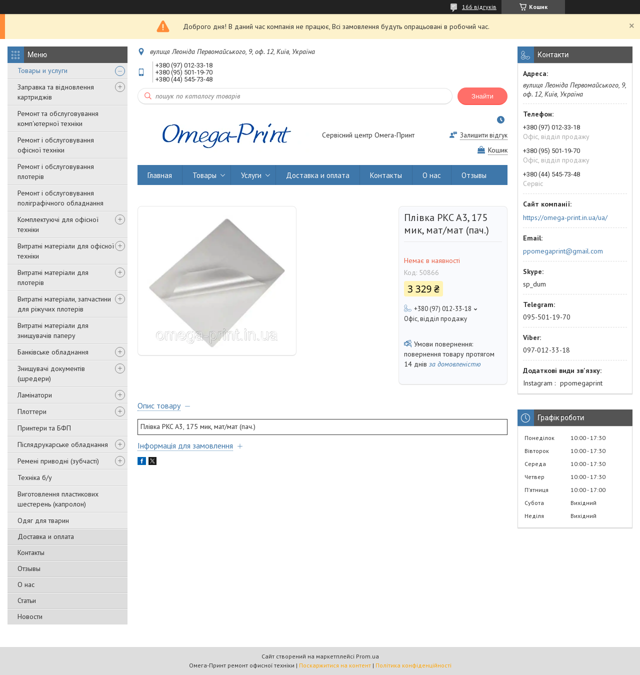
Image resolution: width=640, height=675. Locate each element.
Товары (204, 175)
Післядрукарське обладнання (63, 444)
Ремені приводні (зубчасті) (58, 461)
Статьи (27, 600)
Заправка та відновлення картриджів (56, 92)
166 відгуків (479, 6)
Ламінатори (35, 395)
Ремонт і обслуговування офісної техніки (56, 145)
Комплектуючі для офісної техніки (58, 224)
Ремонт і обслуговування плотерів (56, 171)
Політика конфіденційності (414, 665)
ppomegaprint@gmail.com (563, 251)
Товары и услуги (43, 70)
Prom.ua (367, 656)
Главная (160, 175)
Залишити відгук (484, 135)
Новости (30, 616)
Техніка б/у (35, 477)
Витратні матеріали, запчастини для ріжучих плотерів (64, 304)
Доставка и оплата (46, 536)
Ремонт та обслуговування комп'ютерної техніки (58, 118)
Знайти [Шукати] (483, 96)
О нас (26, 584)
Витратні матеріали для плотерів (53, 277)
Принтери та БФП (44, 428)
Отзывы (29, 568)
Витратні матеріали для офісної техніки (66, 251)
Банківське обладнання (53, 352)
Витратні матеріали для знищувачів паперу (53, 330)
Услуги (251, 175)
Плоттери (32, 411)
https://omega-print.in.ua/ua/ (565, 217)
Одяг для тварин (43, 520)
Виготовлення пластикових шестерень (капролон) (58, 499)
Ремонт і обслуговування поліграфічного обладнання (61, 198)
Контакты (31, 552)
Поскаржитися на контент (335, 665)
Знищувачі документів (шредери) (51, 373)
